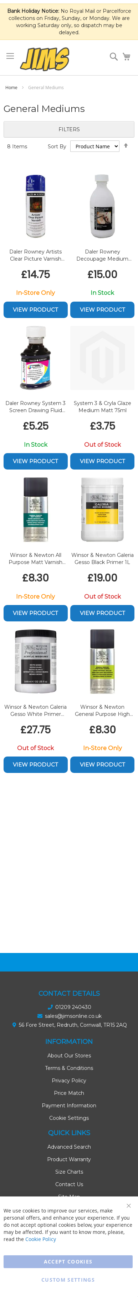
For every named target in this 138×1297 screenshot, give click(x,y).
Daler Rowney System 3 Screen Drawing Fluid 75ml (35, 407)
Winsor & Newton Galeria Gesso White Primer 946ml (35, 711)
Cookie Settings (69, 1118)
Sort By (57, 146)
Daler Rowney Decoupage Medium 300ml (102, 255)
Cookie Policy (40, 1239)
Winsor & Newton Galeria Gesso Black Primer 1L (102, 558)
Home (12, 87)
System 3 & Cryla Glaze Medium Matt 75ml (102, 407)
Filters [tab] (69, 129)
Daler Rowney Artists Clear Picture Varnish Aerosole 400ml (35, 255)
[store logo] (45, 59)
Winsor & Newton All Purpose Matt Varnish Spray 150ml (35, 559)
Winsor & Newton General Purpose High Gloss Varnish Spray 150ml (102, 711)
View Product (35, 309)
